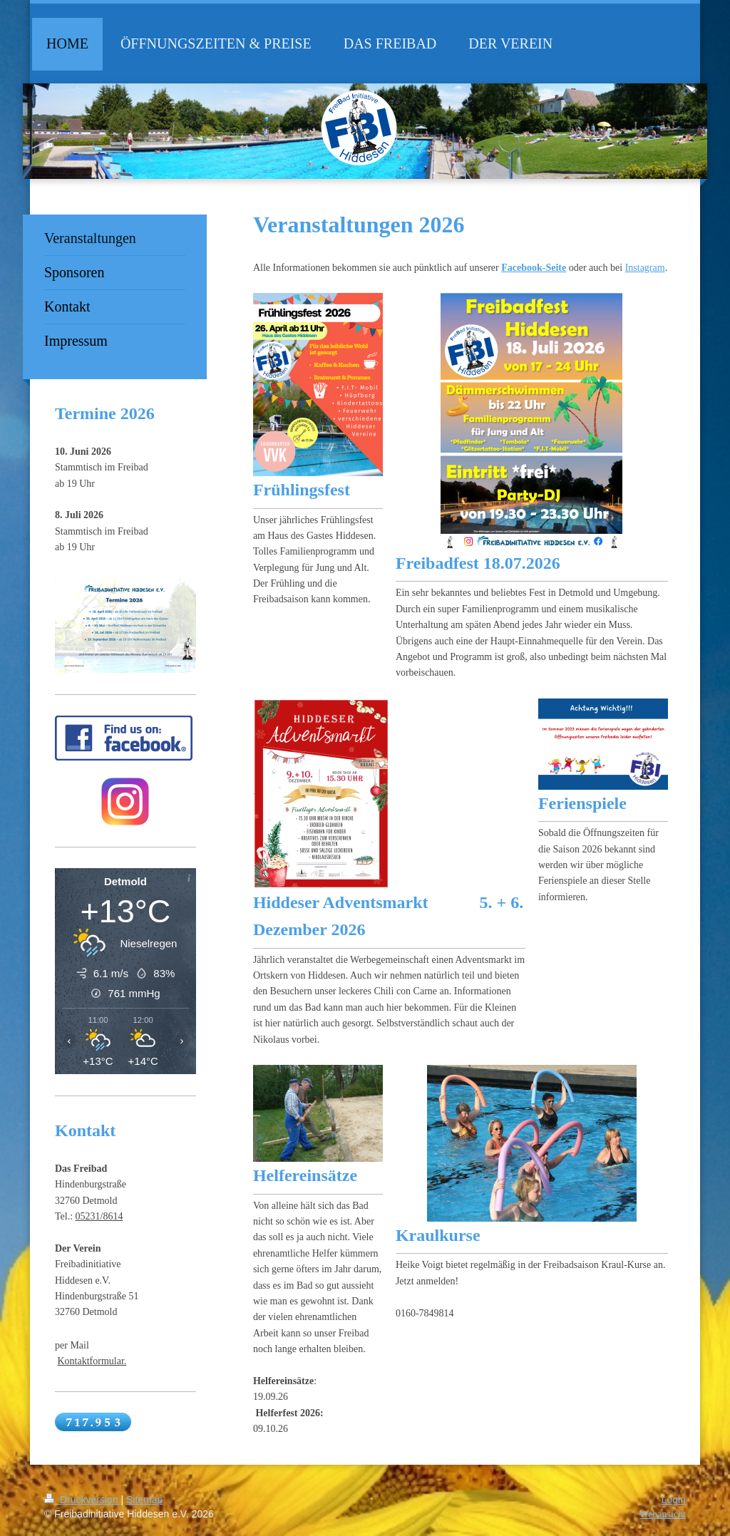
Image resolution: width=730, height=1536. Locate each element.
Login (674, 1499)
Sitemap (144, 1499)
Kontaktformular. (92, 1361)
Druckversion (82, 1499)
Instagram (645, 267)
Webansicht (662, 1514)
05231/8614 (99, 1216)
